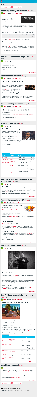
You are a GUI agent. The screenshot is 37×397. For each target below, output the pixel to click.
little (29, 233)
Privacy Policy (23, 376)
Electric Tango (5, 172)
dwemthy (12, 168)
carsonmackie (12, 327)
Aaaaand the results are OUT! (13, 200)
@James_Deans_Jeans (15, 363)
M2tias (11, 161)
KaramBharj (15, 339)
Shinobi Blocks (5, 168)
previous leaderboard (12, 39)
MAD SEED (4, 330)
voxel (10, 330)
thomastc (12, 157)
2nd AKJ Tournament (17, 248)
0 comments (32, 53)
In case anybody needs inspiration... (16, 56)
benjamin (11, 333)
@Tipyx (15, 233)
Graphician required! (10, 351)
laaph (11, 172)
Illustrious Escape (5, 162)
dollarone (12, 159)
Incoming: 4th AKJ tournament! (14, 10)
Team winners (15, 210)
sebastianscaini (12, 325)
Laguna (10, 339)
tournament (15, 275)
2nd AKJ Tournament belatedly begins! (17, 295)
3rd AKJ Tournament (17, 78)
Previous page (4, 7)
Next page (20, 7)
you (30, 235)
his (27, 233)
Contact (28, 376)
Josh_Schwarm (12, 326)
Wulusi (16, 326)
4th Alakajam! (16, 202)
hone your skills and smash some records (18, 114)
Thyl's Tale (4, 340)
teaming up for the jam (6, 357)
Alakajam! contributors (14, 376)
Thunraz (10, 340)
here (16, 136)
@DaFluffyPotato (14, 226)
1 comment (33, 242)
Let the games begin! (10, 123)
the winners (21, 276)
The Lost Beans (5, 159)
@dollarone (21, 356)
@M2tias (7, 89)
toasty (3, 13)
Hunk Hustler (5, 326)
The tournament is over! (11, 245)
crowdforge (14, 360)
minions (31, 233)
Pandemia (4, 333)
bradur (11, 162)
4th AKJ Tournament (17, 13)
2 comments (32, 100)
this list (19, 63)
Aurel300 (12, 165)
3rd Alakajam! (16, 353)
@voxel (30, 95)
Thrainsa (13, 336)
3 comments (32, 72)
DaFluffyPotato (12, 343)
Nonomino (4, 157)
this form (9, 46)
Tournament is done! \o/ (11, 76)
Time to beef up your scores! (13, 104)
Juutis (14, 161)
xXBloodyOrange (16, 340)
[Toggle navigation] (35, 1)
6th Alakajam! (16, 61)
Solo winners (6, 210)
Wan (10, 336)
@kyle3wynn (26, 356)
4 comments (32, 365)
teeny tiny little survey (13, 216)
